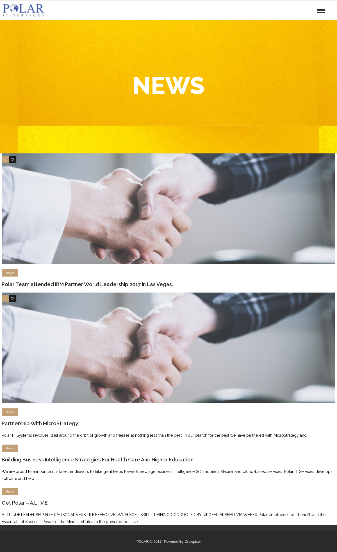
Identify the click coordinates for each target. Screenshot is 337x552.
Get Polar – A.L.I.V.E (25, 503)
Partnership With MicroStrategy (40, 423)
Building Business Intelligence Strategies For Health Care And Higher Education (97, 460)
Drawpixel (193, 541)
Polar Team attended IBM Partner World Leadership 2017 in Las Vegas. (87, 284)
